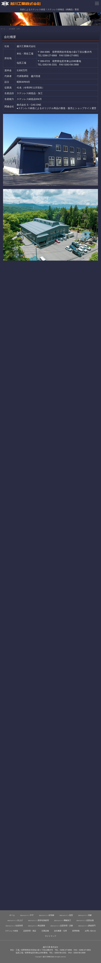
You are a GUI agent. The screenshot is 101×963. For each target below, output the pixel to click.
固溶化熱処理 (38, 920)
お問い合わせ (90, 931)
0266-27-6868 (49, 55)
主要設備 (45, 931)
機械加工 (62, 920)
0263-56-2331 (49, 64)
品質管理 (29, 931)
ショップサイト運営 (85, 108)
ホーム (3, 29)
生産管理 (14, 926)
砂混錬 (46, 915)
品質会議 (85, 920)
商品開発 (36, 926)
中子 (27, 915)
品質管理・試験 (61, 926)
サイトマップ (50, 936)
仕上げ (15, 920)
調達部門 (86, 926)
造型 (66, 915)
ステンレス (11, 931)
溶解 (85, 915)
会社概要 (60, 931)
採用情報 (76, 931)
